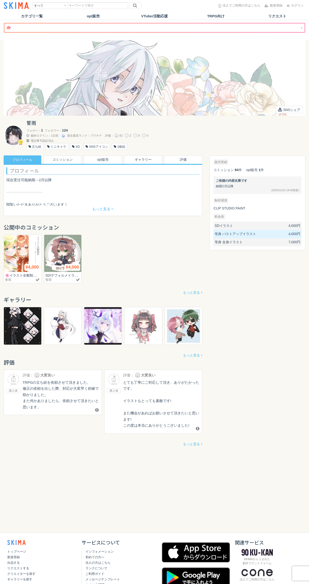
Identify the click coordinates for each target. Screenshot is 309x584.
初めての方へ (94, 557)
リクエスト (277, 16)
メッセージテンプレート (102, 579)
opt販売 (93, 16)
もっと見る (191, 292)
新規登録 (13, 557)
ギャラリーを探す (19, 579)
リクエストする (18, 568)
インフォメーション (99, 551)
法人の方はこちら (98, 562)
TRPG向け (216, 16)
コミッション (63, 160)
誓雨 (8, 280)
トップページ (16, 551)
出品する (13, 562)
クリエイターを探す (21, 574)
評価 (183, 160)
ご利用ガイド (94, 574)
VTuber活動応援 (154, 16)
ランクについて (96, 568)
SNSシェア (289, 109)
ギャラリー (143, 160)
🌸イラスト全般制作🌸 (24, 275)
